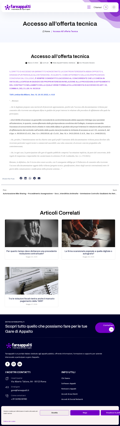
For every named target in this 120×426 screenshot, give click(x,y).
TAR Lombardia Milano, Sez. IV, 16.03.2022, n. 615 (32, 95)
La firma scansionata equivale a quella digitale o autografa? (88, 252)
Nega (85, 413)
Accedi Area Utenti (69, 394)
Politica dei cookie (9, 421)
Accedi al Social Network (72, 399)
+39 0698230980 (19, 399)
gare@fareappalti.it (20, 390)
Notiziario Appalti (68, 389)
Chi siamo (65, 378)
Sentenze (72, 63)
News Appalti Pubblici (60, 63)
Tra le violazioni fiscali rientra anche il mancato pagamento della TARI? (31, 299)
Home (46, 31)
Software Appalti (68, 383)
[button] (21, 178)
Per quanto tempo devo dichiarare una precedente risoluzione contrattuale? (31, 252)
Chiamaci (101, 7)
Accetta (54, 413)
